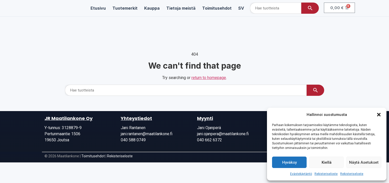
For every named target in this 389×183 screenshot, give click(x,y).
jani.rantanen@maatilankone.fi (146, 133)
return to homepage (208, 77)
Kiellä (327, 162)
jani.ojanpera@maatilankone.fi (223, 133)
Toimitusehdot (93, 156)
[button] (378, 114)
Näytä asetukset (364, 162)
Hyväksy (289, 162)
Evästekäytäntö (301, 174)
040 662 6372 (209, 140)
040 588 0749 (133, 140)
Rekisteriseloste (326, 174)
